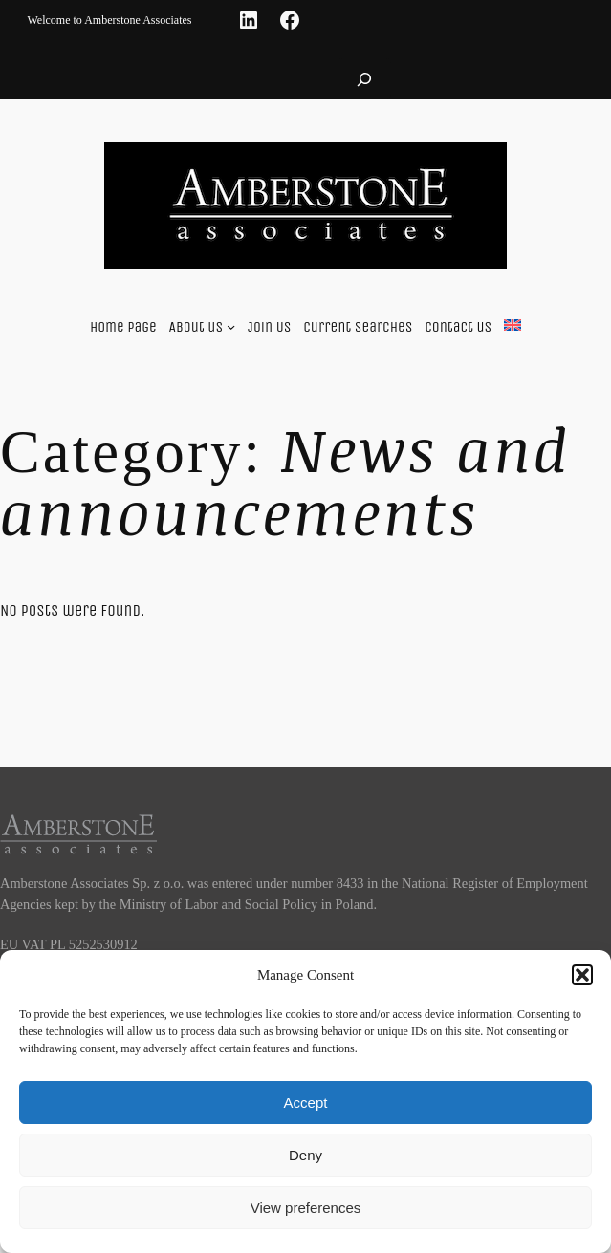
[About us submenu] (231, 326)
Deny (305, 1155)
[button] (582, 974)
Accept (306, 1102)
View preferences (306, 1207)
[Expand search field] (364, 78)
